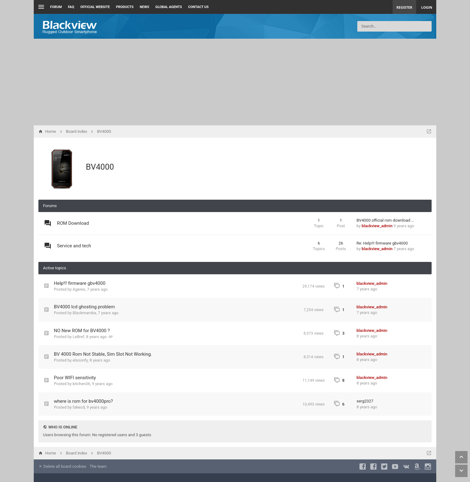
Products (125, 7)
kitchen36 (81, 383)
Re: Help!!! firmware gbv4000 (382, 243)
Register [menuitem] (404, 7)
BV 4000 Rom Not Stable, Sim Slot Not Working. (103, 354)
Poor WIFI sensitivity (75, 377)
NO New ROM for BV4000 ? (82, 330)
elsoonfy (80, 360)
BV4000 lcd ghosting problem (84, 307)
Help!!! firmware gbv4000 (79, 283)
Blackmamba (84, 312)
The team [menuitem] (98, 466)
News (144, 7)
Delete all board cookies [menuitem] (62, 466)
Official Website (95, 7)
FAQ (71, 7)
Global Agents (168, 7)
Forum (56, 7)
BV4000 (100, 167)
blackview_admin (377, 226)
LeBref (79, 336)
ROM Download (73, 223)
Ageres (79, 289)
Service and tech (74, 246)
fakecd (79, 407)
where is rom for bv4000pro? (83, 401)
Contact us (198, 7)
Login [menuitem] (426, 7)
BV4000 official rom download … (385, 220)
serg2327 (365, 401)
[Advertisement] (235, 82)
